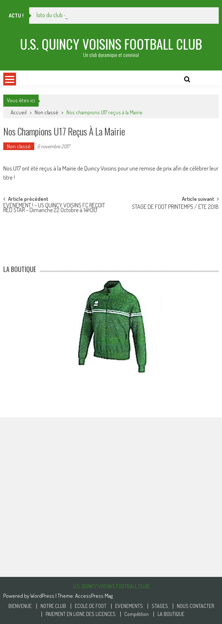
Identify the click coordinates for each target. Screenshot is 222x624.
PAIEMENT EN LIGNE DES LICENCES (81, 614)
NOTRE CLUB (53, 606)
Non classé (46, 112)
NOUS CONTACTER (195, 606)
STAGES (160, 606)
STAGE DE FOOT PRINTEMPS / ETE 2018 (175, 207)
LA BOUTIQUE (170, 614)
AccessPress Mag (94, 595)
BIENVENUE (20, 606)
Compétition (136, 614)
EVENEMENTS (129, 606)
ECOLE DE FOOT (90, 606)
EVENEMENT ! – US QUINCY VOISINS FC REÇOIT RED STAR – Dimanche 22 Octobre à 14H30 (54, 208)
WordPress (42, 595)
